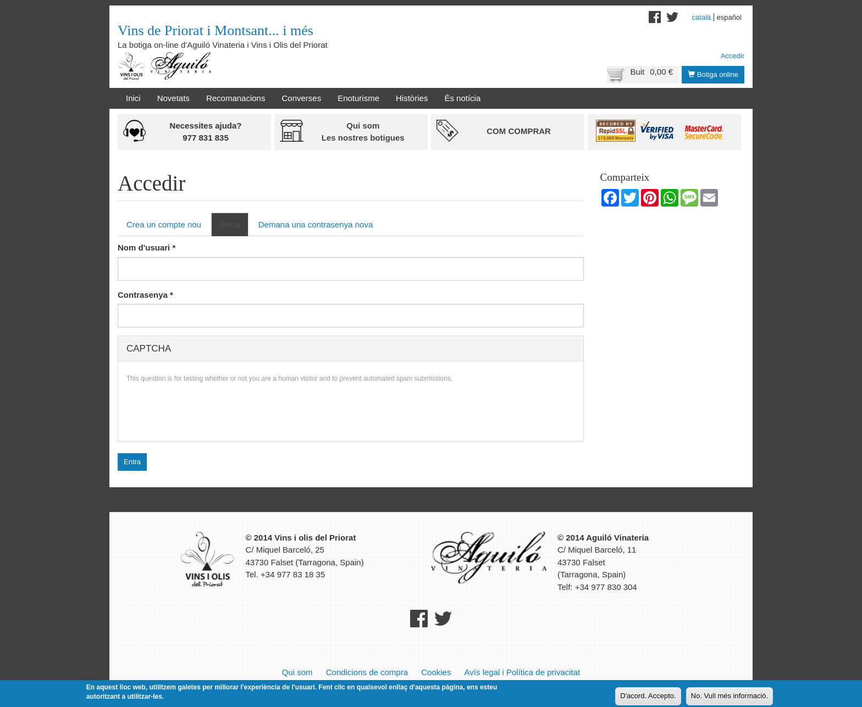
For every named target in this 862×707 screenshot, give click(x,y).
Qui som (297, 672)
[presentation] (210, 411)
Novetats (173, 98)
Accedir (732, 56)
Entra (234, 227)
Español (729, 17)
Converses (301, 98)
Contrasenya (145, 294)
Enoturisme (358, 98)
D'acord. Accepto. (648, 696)
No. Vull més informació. (729, 696)
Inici (133, 98)
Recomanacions (236, 98)
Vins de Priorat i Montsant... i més (215, 30)
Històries (412, 98)
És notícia (462, 98)
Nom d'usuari (146, 247)
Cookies (436, 672)
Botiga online (713, 74)
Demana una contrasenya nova (315, 224)
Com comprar (519, 131)
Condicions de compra (367, 672)
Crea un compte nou (163, 224)
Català (701, 17)
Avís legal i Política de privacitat (523, 672)
